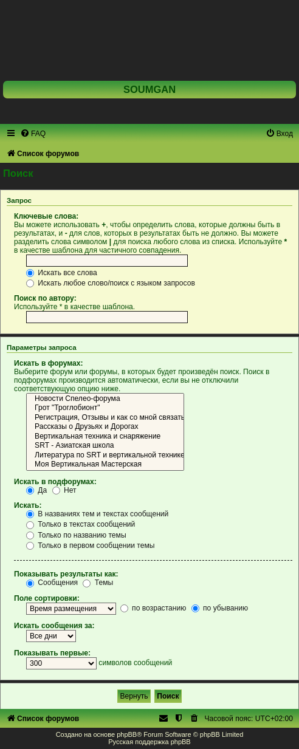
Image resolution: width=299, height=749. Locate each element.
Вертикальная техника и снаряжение (105, 437)
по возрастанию (153, 608)
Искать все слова (61, 272)
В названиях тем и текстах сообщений (97, 514)
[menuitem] (33, 133)
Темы (98, 582)
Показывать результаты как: (66, 574)
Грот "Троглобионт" (105, 408)
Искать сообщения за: (54, 625)
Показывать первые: (52, 653)
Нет (64, 490)
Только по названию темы (76, 535)
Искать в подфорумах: (55, 481)
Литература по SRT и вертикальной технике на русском (105, 455)
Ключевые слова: (46, 216)
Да (36, 490)
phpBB (127, 734)
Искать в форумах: (48, 363)
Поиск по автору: (45, 298)
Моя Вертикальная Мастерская (105, 465)
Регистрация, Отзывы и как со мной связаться (105, 418)
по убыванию (219, 608)
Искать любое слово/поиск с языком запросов (110, 283)
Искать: (28, 505)
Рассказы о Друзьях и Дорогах (105, 427)
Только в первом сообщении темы (90, 545)
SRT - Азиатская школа (105, 446)
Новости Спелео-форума (105, 399)
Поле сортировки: (47, 598)
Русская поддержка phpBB (149, 741)
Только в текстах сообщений (80, 524)
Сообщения (52, 582)
